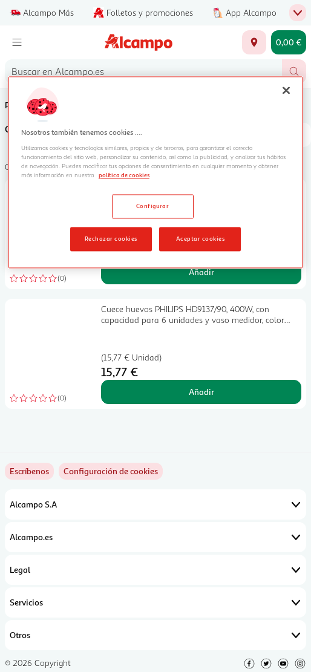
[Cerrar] (286, 90)
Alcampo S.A (155, 504)
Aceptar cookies (200, 239)
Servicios (155, 602)
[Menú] (17, 42)
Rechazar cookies (111, 239)
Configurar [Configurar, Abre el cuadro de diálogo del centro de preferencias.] (152, 206)
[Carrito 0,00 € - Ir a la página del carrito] (288, 42)
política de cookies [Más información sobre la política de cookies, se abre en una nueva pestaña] (124, 174)
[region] (155, 172)
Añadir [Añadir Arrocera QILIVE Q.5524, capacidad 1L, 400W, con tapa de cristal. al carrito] (201, 272)
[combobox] (143, 71)
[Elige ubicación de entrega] (254, 42)
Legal (155, 569)
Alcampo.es (155, 537)
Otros (155, 635)
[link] (111, 471)
